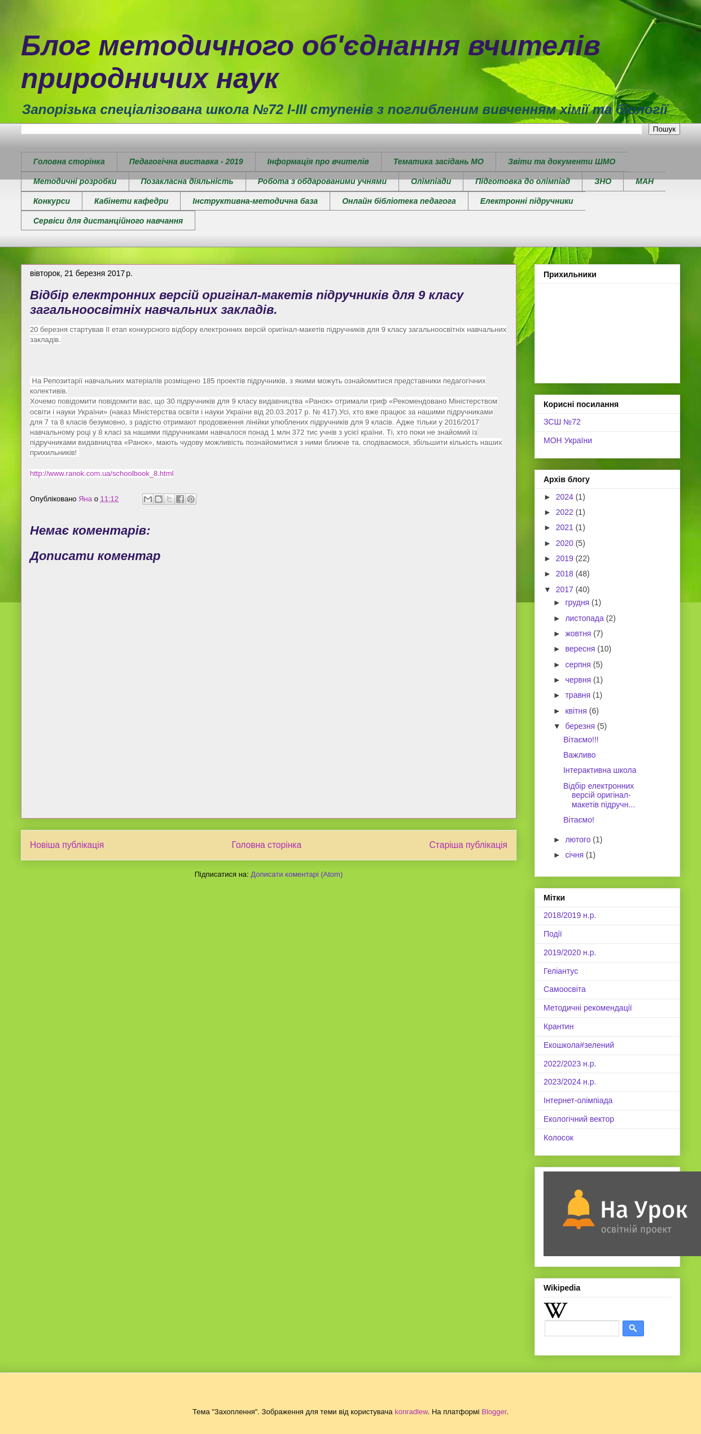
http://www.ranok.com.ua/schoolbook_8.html (101, 473)
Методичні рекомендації (588, 1007)
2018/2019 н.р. (570, 915)
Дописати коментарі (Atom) (297, 874)
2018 (566, 573)
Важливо (579, 754)
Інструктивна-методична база (255, 201)
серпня (579, 664)
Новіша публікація (67, 845)
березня (581, 726)
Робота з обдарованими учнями (322, 181)
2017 (566, 589)
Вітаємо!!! (581, 739)
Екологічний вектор (579, 1118)
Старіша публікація (468, 845)
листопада (585, 618)
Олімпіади (431, 181)
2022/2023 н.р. (570, 1063)
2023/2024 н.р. (570, 1081)
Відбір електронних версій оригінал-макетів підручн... (599, 795)
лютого (579, 839)
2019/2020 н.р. (570, 952)
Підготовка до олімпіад (522, 181)
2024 (566, 496)
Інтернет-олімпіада (578, 1100)
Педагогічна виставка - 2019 (186, 161)
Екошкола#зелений (579, 1045)
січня (575, 854)
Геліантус (561, 971)
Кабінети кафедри (131, 201)
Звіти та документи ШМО (561, 161)
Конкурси (51, 201)
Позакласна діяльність (187, 181)
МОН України (568, 440)
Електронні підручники (526, 201)
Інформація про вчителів (318, 161)
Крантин (558, 1026)
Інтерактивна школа (600, 770)
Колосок (558, 1137)
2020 (566, 543)
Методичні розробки (75, 181)
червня (579, 679)
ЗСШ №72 (562, 421)
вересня (581, 648)
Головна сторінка (69, 161)
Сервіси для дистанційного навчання (108, 220)
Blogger (493, 1411)
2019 (566, 558)
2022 (566, 512)
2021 (566, 527)
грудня (578, 602)
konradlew (411, 1411)
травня (579, 694)
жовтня (579, 633)
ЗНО (602, 181)
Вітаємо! (578, 819)
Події (553, 933)
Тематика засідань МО (438, 161)
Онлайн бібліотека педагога (399, 201)
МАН (645, 181)
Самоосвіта (565, 989)
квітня (577, 710)
